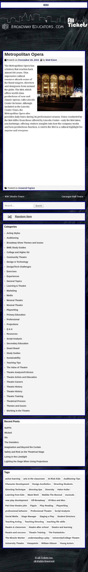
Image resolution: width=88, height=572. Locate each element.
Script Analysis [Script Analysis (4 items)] (62, 511)
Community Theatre (17, 257)
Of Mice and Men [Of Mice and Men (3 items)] (56, 500)
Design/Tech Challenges (19, 266)
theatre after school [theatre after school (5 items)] (39, 527)
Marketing (12, 290)
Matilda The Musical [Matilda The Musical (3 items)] (52, 495)
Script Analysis (14, 338)
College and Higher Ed (18, 252)
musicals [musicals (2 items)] (69, 495)
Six (6, 437)
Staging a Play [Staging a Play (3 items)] (47, 516)
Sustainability (13, 358)
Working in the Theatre (18, 410)
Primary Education (16, 314)
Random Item (19, 216)
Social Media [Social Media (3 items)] (11, 516)
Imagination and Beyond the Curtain (22, 447)
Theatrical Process (16, 401)
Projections (12, 324)
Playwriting (12, 310)
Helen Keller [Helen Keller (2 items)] (63, 489)
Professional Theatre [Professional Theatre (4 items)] (41, 511)
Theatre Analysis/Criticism (20, 372)
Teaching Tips (14, 362)
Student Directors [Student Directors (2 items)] (66, 516)
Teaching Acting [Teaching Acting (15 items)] (13, 522)
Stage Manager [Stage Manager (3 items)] (29, 516)
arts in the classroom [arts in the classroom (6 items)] (34, 479)
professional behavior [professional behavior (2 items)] (16, 511)
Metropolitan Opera (24, 54)
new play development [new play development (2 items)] (16, 500)
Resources (12, 334)
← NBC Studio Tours (13, 196)
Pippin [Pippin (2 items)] (33, 505)
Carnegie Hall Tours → (74, 196)
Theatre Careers (15, 382)
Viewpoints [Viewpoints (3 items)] (32, 543)
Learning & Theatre (16, 286)
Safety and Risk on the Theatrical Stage (24, 452)
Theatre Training (15, 396)
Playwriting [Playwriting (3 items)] (62, 505)
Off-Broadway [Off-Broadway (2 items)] (38, 500)
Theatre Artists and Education (22, 377)
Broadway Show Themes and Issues (25, 242)
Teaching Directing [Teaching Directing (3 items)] (34, 522)
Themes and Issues (16, 406)
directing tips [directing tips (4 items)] (35, 489)
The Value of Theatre (17, 367)
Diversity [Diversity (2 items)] (49, 489)
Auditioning (13, 238)
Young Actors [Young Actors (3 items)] (67, 543)
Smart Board (13, 348)
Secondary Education (17, 343)
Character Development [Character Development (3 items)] (17, 484)
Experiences (13, 276)
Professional (13, 319)
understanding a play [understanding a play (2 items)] (38, 538)
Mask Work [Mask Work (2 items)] (33, 495)
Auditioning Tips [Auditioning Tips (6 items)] (72, 479)
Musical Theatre (15, 300)
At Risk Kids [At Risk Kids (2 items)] (54, 479)
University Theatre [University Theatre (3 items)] (14, 543)
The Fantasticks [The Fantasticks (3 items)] (57, 532)
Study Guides (13, 353)
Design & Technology (17, 262)
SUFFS (7, 428)
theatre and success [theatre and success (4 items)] (15, 532)
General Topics (26, 188)
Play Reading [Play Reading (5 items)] (46, 505)
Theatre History (14, 386)
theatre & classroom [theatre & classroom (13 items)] (15, 527)
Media (10, 295)
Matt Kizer (51, 60)
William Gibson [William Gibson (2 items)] (49, 543)
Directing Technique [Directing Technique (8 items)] (15, 489)
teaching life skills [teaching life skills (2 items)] (56, 522)
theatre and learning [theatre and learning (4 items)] (62, 527)
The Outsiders (11, 442)
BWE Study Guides (16, 247)
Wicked (8, 433)
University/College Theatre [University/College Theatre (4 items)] (66, 538)
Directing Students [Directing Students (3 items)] (63, 484)
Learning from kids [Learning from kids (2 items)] (14, 495)
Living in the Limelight (15, 457)
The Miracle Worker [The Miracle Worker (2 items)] (15, 538)
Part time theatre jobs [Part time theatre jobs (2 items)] (16, 505)
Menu (46, 5)
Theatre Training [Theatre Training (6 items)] (37, 532)
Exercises (12, 271)
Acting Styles (13, 233)
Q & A (9, 329)
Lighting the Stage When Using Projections (26, 461)
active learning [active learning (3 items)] (12, 479)
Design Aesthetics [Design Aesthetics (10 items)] (41, 484)
